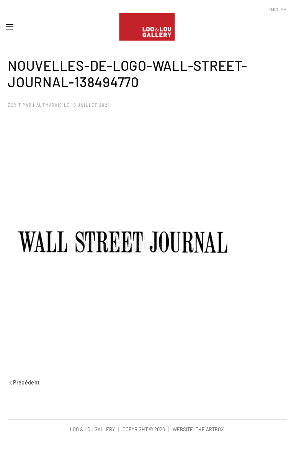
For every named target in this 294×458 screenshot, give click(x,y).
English (277, 9)
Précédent (24, 382)
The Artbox (210, 429)
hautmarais (47, 105)
